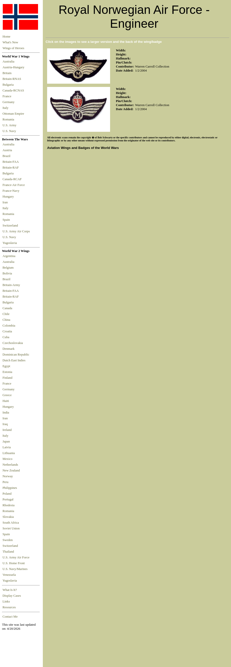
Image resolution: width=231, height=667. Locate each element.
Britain (8, 73)
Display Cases (12, 595)
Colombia (9, 325)
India (6, 412)
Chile (6, 314)
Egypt (6, 366)
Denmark (9, 349)
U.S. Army (10, 125)
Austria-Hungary (14, 67)
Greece (7, 395)
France (8, 96)
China (6, 320)
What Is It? (10, 590)
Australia (9, 61)
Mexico (7, 459)
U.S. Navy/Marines (15, 569)
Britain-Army (11, 285)
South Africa (11, 522)
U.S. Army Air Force (16, 557)
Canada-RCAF (13, 179)
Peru (5, 482)
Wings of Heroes (13, 48)
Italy (6, 108)
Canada (7, 308)
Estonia (7, 372)
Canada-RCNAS (14, 90)
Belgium (8, 267)
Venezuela (9, 575)
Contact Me (10, 616)
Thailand (8, 551)
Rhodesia (9, 505)
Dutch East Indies (14, 360)
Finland (7, 377)
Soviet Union (11, 528)
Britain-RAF (11, 167)
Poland (7, 493)
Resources (9, 607)
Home (6, 36)
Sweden (8, 540)
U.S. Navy (10, 131)
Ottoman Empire (14, 113)
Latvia (7, 447)
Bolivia (7, 273)
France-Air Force (14, 185)
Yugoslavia (10, 243)
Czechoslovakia (13, 343)
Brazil (7, 156)
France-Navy (12, 191)
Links (6, 601)
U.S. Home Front (14, 563)
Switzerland (11, 225)
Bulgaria (9, 84)
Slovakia (8, 517)
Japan (6, 441)
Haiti (6, 401)
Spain (6, 219)
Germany (9, 102)
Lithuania (9, 453)
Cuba (6, 337)
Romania (9, 119)
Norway (8, 476)
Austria (8, 150)
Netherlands (10, 464)
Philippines (10, 488)
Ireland (7, 430)
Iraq (5, 424)
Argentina (9, 256)
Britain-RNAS (13, 79)
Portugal (8, 499)
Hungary (9, 196)
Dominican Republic (16, 354)
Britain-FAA (11, 162)
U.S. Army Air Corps (17, 231)
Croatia (7, 331)
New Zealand (11, 470)
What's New (10, 42)
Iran (6, 202)
